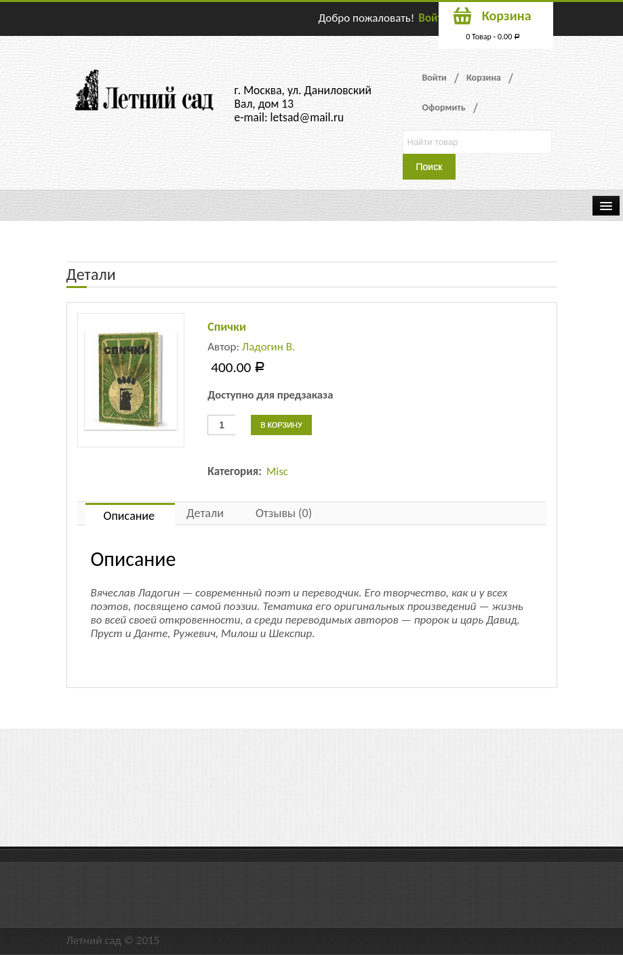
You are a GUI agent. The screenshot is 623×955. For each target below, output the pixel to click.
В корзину (281, 425)
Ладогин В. (268, 347)
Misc (277, 471)
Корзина (483, 77)
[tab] (130, 514)
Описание (129, 515)
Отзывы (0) (284, 513)
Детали (205, 513)
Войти (433, 18)
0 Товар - (493, 36)
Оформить (444, 107)
